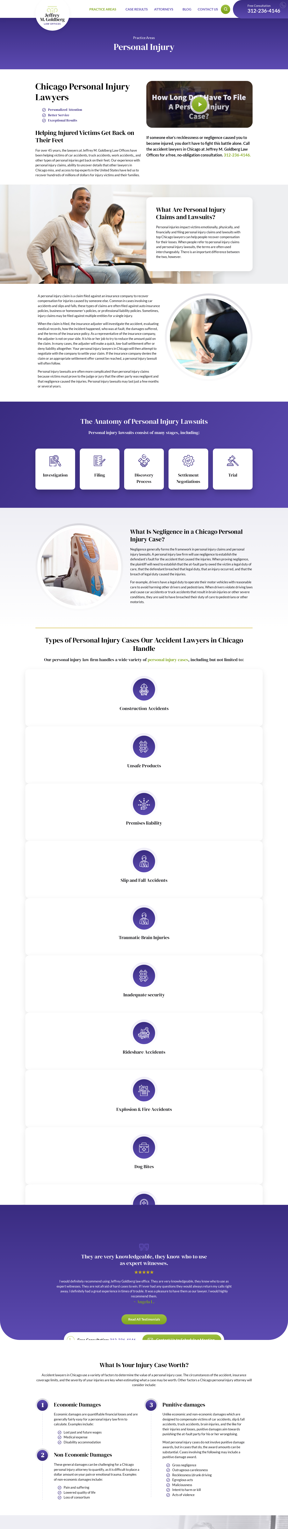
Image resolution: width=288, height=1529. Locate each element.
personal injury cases (168, 659)
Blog (187, 9)
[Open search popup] (225, 9)
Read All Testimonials (144, 1319)
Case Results (137, 9)
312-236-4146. (237, 155)
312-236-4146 (264, 11)
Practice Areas (102, 9)
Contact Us (208, 9)
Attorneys (163, 9)
